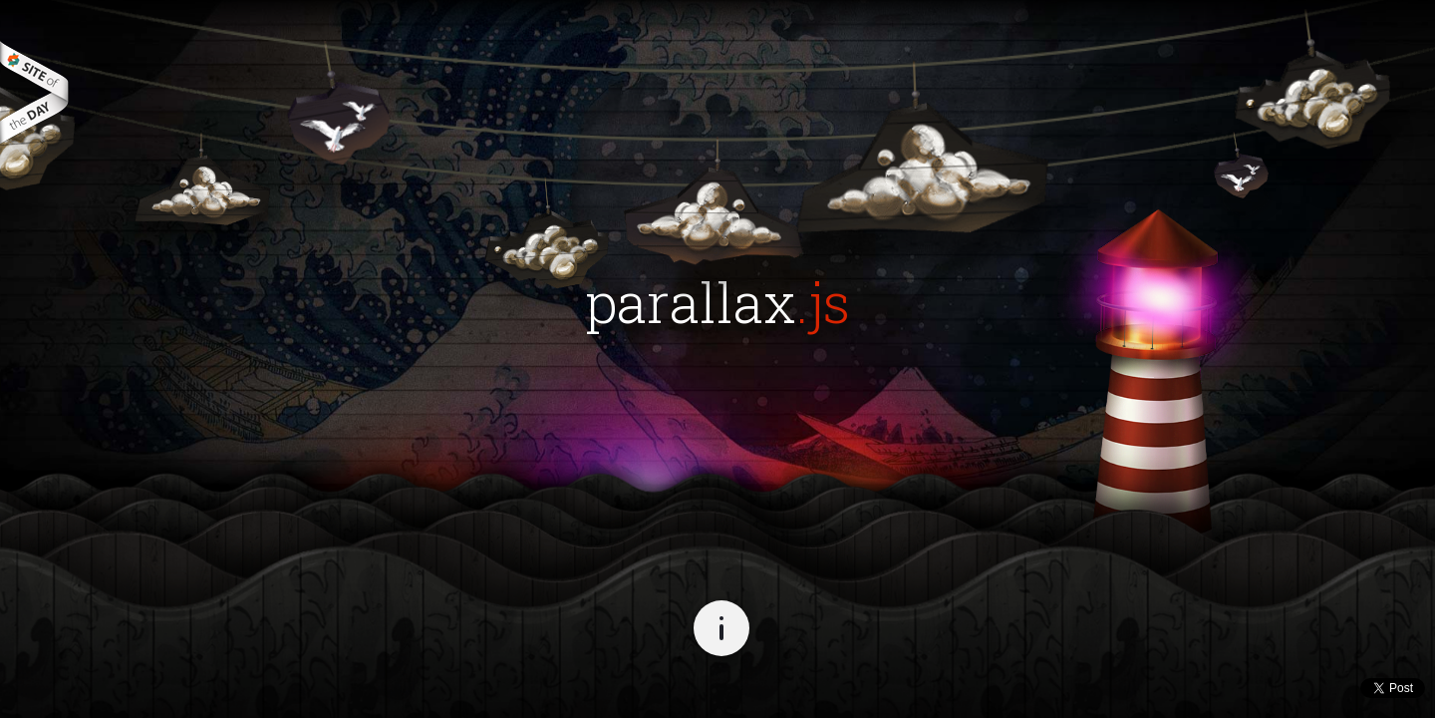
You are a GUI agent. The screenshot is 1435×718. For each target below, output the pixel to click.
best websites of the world (35, 92)
